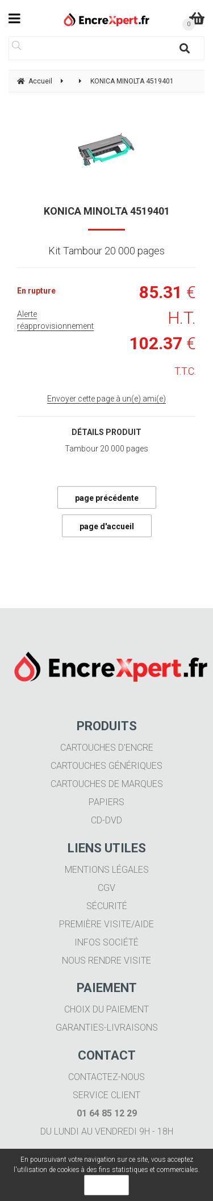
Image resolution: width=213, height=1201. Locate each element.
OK (106, 1185)
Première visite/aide (106, 924)
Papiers (106, 802)
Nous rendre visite (106, 960)
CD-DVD (106, 820)
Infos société (106, 942)
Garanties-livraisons (107, 1027)
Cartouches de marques (107, 784)
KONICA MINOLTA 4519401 (107, 211)
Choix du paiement (106, 1009)
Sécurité (106, 906)
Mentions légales (107, 869)
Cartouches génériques (106, 765)
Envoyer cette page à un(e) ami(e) (106, 398)
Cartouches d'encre (106, 747)
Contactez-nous (106, 1077)
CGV (106, 887)
